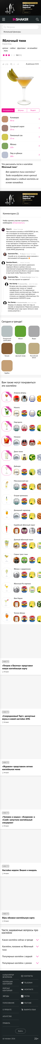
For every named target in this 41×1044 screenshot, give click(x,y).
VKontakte (27, 989)
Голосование (8, 1003)
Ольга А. (9, 229)
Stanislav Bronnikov (12, 262)
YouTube (26, 1003)
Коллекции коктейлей (8, 983)
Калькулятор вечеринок (8, 976)
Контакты (27, 976)
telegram (26, 983)
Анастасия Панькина (13, 254)
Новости (6, 661)
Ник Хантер (13, 284)
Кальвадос (24, 119)
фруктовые (21, 48)
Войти (20, 1031)
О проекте (7, 1010)
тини (6, 50)
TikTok (25, 996)
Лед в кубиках (24, 154)
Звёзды (6, 996)
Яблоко (24, 146)
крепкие (5, 48)
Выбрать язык (28, 1010)
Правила (6, 1023)
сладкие (13, 48)
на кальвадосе (32, 48)
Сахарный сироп (24, 128)
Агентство (7, 1016)
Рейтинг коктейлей (7, 989)
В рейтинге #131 (32, 64)
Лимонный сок (24, 137)
